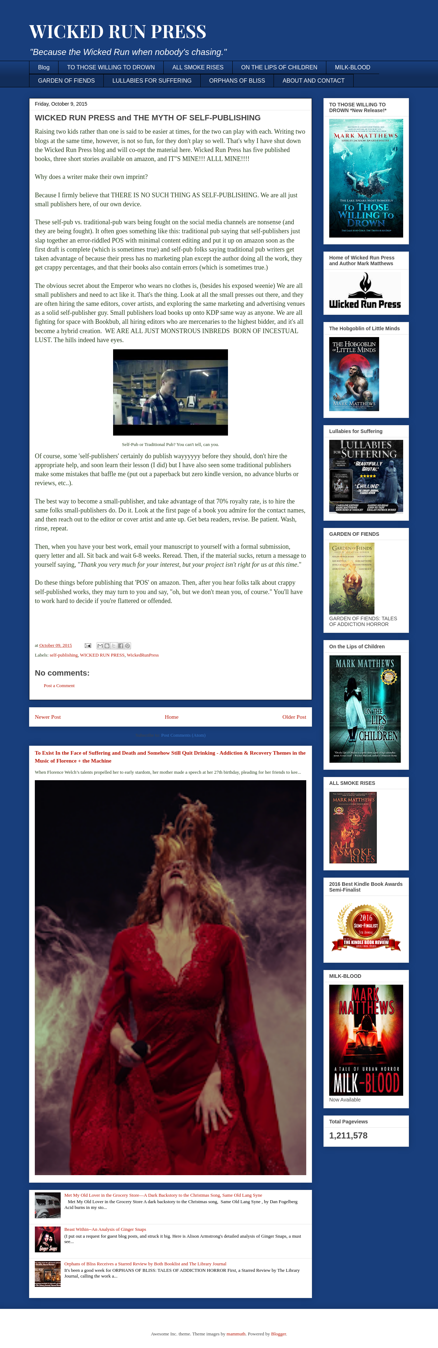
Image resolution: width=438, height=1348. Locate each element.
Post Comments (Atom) (183, 735)
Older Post (294, 717)
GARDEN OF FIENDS (66, 81)
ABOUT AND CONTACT (314, 81)
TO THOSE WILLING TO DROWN (111, 67)
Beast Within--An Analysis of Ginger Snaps (105, 1229)
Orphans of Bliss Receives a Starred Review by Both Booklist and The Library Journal (145, 1263)
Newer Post (48, 717)
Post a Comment (59, 685)
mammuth (236, 1334)
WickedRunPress (143, 655)
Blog (44, 67)
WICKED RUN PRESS (117, 31)
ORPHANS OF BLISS (237, 81)
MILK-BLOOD (353, 67)
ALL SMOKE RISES (198, 67)
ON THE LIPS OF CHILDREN (279, 67)
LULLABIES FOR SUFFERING (152, 81)
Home (171, 717)
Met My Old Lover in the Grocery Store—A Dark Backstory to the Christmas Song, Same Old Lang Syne (163, 1195)
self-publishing (64, 655)
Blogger (278, 1334)
